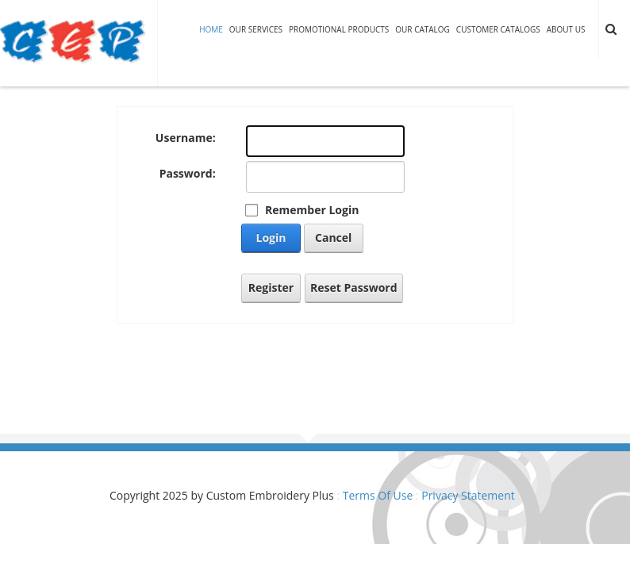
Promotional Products (339, 29)
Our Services (255, 29)
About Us (566, 29)
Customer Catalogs (498, 29)
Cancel (333, 237)
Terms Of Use (378, 495)
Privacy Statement (468, 495)
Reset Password (354, 287)
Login (271, 237)
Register (271, 287)
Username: (186, 137)
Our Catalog (422, 29)
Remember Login (312, 209)
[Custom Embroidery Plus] (72, 41)
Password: (187, 173)
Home (211, 29)
